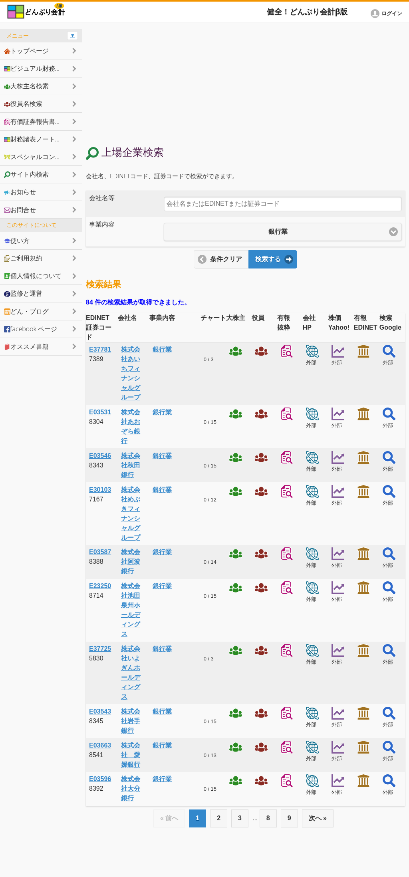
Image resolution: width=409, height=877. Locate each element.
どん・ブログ (26, 311)
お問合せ (20, 209)
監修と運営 (23, 293)
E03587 (100, 552)
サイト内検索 (26, 174)
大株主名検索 (26, 86)
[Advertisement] (245, 85)
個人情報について (33, 275)
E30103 (100, 489)
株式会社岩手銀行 (130, 721)
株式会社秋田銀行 (130, 465)
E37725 (100, 648)
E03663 (100, 745)
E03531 (100, 412)
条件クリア (226, 259)
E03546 (100, 455)
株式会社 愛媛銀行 (130, 755)
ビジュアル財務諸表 (36, 68)
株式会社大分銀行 (130, 788)
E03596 (100, 779)
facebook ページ (30, 328)
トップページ (26, 50)
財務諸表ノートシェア (39, 139)
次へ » (318, 818)
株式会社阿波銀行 (130, 562)
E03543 (100, 711)
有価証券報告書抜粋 (36, 121)
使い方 (17, 240)
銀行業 (162, 349)
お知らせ (20, 191)
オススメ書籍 (26, 346)
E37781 (100, 349)
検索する (268, 259)
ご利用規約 (23, 258)
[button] (388, 13)
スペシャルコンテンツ (39, 156)
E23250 (100, 586)
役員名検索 (23, 103)
